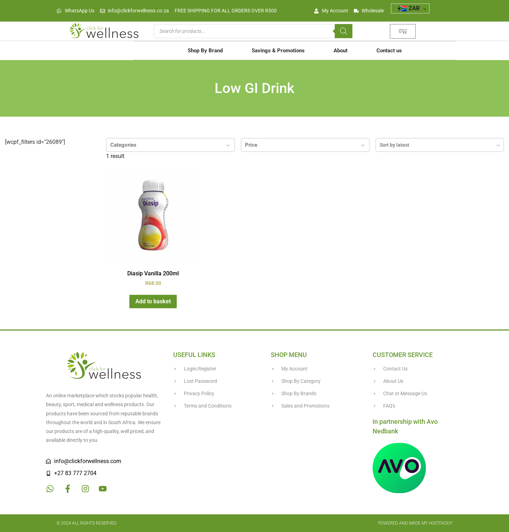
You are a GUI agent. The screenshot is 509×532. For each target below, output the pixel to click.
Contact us (389, 50)
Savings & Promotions (278, 50)
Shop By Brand (205, 50)
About (340, 50)
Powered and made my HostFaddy (415, 523)
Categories (170, 145)
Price (305, 145)
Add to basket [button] (153, 301)
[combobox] (439, 145)
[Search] (343, 31)
